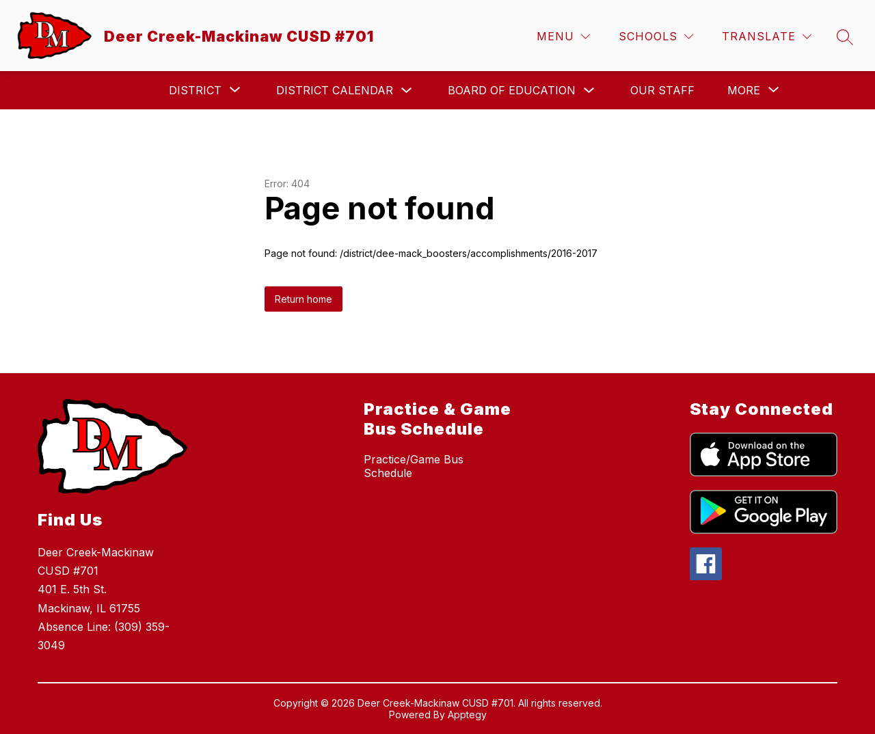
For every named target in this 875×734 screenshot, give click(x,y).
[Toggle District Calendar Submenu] (407, 90)
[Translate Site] (766, 36)
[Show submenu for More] (743, 90)
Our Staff (662, 90)
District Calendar (334, 90)
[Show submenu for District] (195, 90)
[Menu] (563, 36)
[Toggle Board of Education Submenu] (589, 90)
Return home (303, 299)
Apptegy (467, 714)
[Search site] (845, 37)
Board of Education (512, 90)
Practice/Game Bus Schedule (413, 466)
